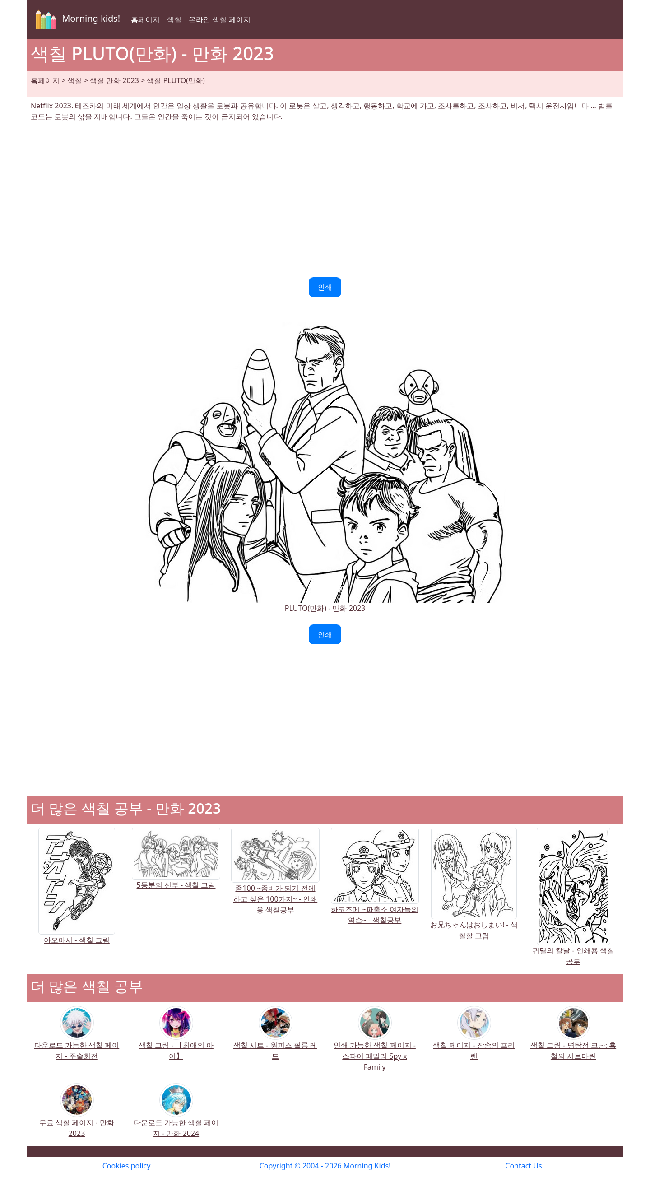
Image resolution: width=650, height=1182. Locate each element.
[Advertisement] (325, 199)
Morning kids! (76, 19)
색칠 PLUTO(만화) (175, 80)
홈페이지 (145, 19)
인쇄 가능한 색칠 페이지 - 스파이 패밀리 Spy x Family (375, 1044)
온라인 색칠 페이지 (219, 19)
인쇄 (325, 287)
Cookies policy (126, 1166)
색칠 (174, 19)
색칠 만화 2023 (114, 80)
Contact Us (523, 1166)
